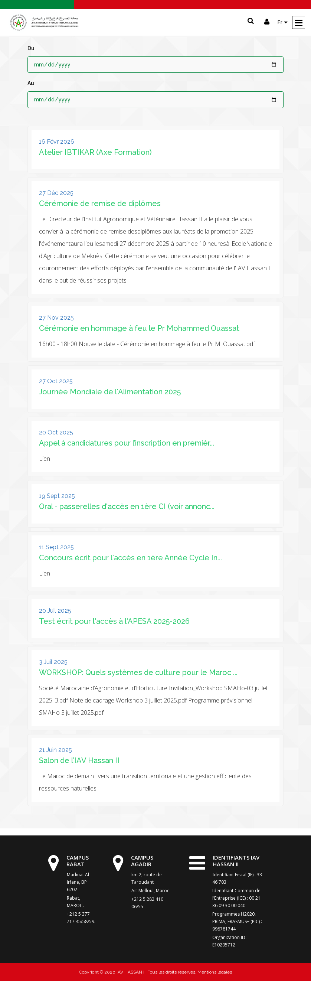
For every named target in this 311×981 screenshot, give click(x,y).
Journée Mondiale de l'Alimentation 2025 (110, 391)
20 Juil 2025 (55, 610)
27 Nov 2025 (56, 317)
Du (31, 48)
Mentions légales (214, 972)
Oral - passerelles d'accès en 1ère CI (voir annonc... (127, 506)
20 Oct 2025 (56, 432)
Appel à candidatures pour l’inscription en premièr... (126, 443)
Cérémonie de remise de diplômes (100, 203)
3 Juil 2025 (53, 661)
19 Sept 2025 (57, 495)
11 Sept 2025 (56, 547)
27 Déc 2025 (56, 192)
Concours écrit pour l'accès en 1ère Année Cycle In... (130, 557)
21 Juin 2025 (55, 749)
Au (30, 83)
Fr (281, 22)
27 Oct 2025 (56, 381)
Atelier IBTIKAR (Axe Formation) (95, 152)
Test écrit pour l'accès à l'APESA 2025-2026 (114, 621)
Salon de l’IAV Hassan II (79, 760)
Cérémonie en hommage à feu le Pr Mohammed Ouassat (139, 328)
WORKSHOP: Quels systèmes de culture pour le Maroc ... (138, 672)
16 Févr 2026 (56, 141)
